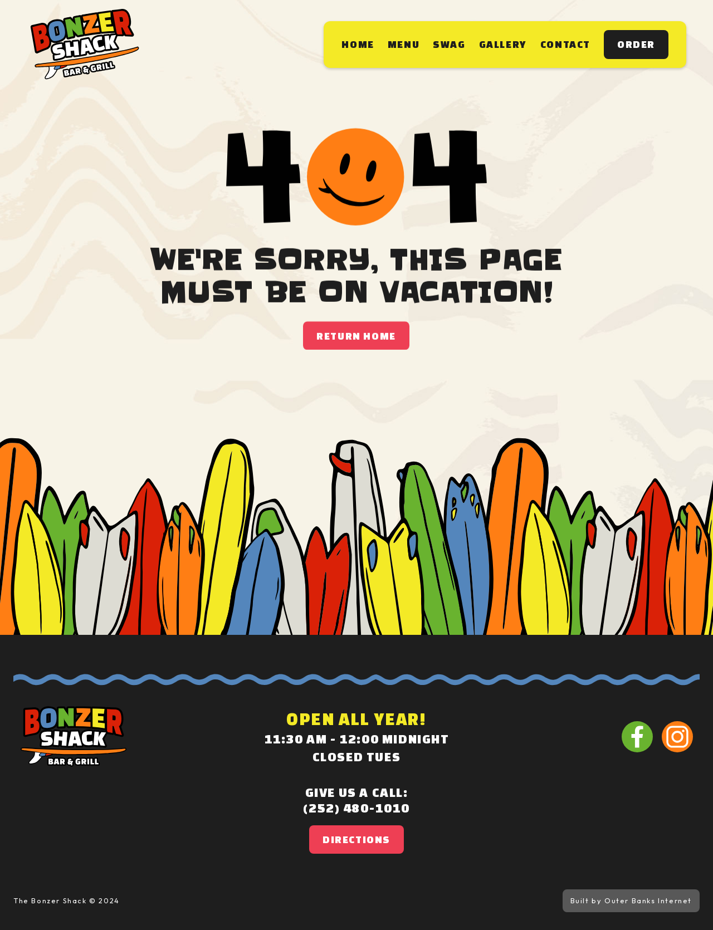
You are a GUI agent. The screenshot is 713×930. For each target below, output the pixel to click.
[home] (85, 44)
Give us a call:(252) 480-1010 (356, 800)
